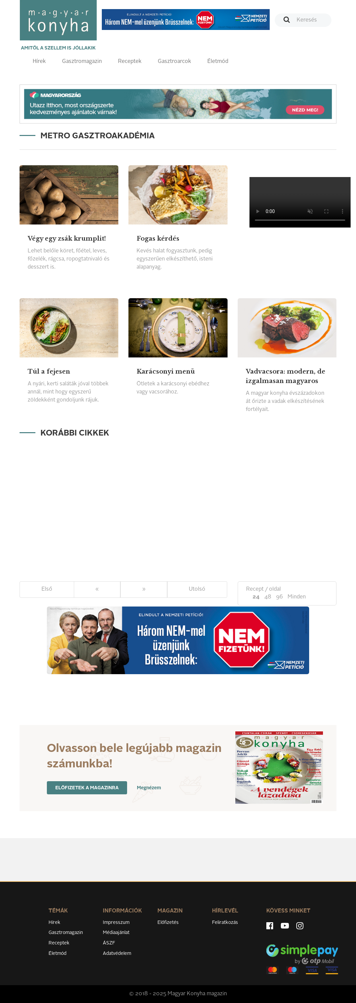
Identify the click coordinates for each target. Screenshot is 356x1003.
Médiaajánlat (116, 932)
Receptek (130, 61)
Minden (297, 597)
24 (256, 597)
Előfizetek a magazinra (87, 788)
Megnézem (149, 788)
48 (267, 597)
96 (279, 597)
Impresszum (116, 922)
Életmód (217, 61)
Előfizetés (168, 922)
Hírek (39, 61)
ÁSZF (109, 943)
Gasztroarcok (174, 61)
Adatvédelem (117, 953)
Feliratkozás (225, 922)
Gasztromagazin (82, 61)
